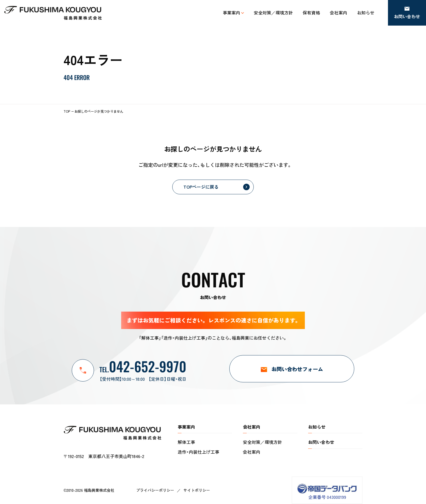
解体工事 (186, 442)
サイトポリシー (196, 490)
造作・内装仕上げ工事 (198, 451)
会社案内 (251, 451)
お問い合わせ (321, 442)
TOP (67, 111)
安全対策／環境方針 (262, 442)
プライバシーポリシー (155, 490)
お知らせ (316, 426)
